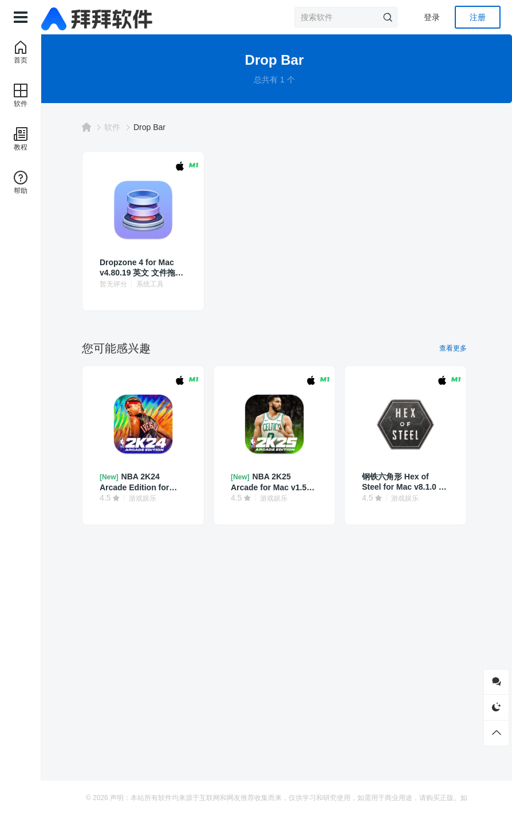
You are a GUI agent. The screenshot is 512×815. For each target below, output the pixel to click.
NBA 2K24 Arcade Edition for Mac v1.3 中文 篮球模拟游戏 (147, 482)
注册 (478, 17)
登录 (432, 17)
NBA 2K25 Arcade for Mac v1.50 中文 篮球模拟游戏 (275, 482)
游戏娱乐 (150, 498)
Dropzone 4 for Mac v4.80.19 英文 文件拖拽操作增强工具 (145, 268)
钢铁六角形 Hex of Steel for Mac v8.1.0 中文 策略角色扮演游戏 (404, 482)
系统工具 (158, 284)
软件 (120, 127)
